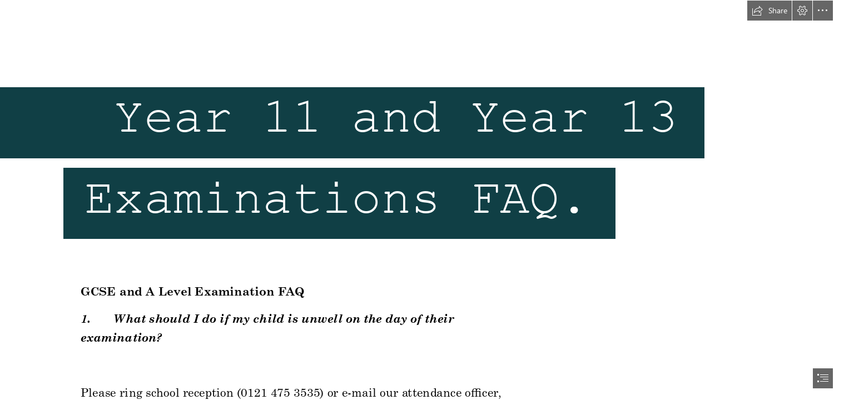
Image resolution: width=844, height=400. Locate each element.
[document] (422, 200)
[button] (769, 11)
